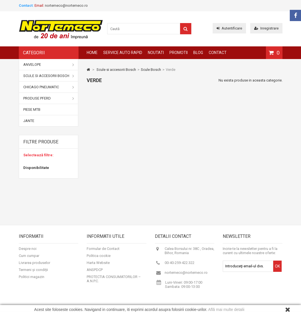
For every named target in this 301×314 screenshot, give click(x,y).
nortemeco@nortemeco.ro (186, 275)
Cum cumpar (29, 258)
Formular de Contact (103, 251)
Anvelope (48, 64)
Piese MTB (31, 109)
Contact (218, 52)
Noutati (156, 52)
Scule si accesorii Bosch (48, 76)
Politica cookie (99, 258)
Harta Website (98, 265)
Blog (198, 52)
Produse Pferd (48, 98)
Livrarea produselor (34, 265)
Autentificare (229, 28)
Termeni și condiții (33, 272)
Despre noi (27, 251)
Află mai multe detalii (226, 309)
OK (277, 268)
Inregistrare (266, 28)
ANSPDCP (95, 272)
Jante (28, 121)
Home (92, 52)
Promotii (178, 52)
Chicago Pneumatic (48, 87)
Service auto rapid (122, 52)
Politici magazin (31, 279)
